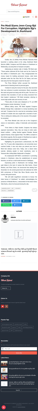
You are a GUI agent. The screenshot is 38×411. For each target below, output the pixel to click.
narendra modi (6, 188)
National (24, 33)
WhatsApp (6, 205)
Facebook (6, 201)
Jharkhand (11, 190)
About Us (5, 288)
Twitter (16, 201)
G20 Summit (18, 330)
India (25, 324)
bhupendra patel (6, 327)
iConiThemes (21, 407)
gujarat (14, 327)
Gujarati (26, 17)
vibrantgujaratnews (28, 327)
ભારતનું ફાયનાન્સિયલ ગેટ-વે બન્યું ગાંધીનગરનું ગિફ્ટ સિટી (22, 368)
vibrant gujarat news (7, 324)
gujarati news (5, 330)
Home (2, 21)
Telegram (17, 205)
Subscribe (19, 353)
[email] (20, 348)
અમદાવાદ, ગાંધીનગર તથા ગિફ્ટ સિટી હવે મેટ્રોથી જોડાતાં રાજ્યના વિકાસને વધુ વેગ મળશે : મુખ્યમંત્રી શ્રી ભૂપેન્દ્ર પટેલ (19, 251)
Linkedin (26, 201)
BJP (12, 188)
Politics (4, 190)
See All (19, 390)
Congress (17, 188)
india (19, 327)
